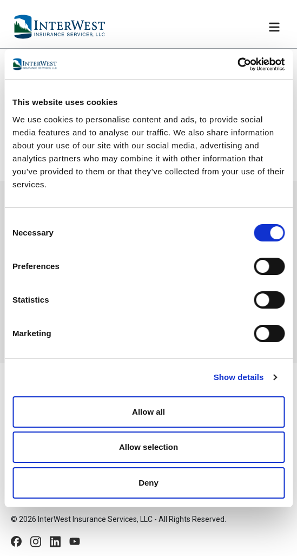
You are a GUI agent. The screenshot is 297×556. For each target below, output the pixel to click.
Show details (239, 377)
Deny (148, 482)
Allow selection (148, 447)
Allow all (148, 411)
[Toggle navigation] (274, 27)
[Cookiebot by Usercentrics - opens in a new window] (237, 64)
